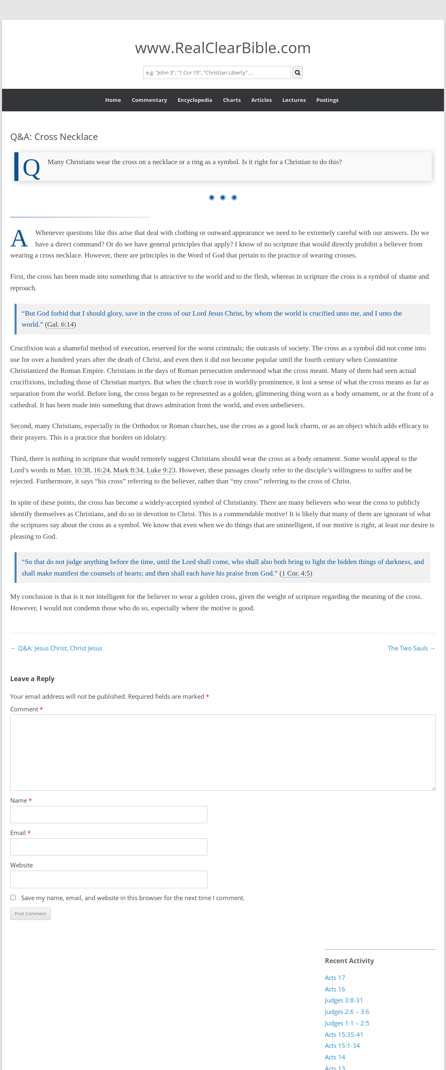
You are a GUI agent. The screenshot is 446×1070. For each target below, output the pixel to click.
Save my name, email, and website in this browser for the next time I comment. (133, 898)
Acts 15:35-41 (344, 1034)
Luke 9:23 (161, 470)
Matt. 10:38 (73, 470)
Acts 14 (335, 1057)
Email (20, 832)
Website (21, 865)
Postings (327, 100)
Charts (232, 100)
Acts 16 (335, 989)
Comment (26, 709)
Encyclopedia (195, 100)
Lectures (294, 100)
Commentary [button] (149, 100)
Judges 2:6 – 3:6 (347, 1011)
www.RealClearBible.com (223, 47)
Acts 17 (335, 977)
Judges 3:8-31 (344, 1000)
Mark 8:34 (128, 470)
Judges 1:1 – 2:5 (347, 1023)
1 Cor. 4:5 (296, 573)
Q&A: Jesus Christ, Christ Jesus (56, 648)
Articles (261, 100)
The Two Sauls (412, 648)
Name (21, 800)
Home (113, 100)
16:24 (102, 470)
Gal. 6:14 (60, 324)
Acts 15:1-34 (342, 1045)
